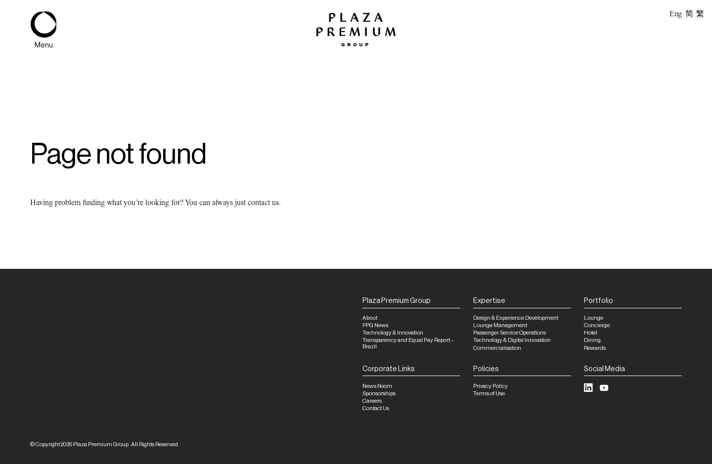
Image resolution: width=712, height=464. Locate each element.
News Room (377, 386)
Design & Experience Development (515, 318)
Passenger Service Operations (509, 333)
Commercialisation (497, 348)
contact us (263, 202)
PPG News (375, 325)
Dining (592, 340)
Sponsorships (379, 393)
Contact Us (375, 408)
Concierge (597, 325)
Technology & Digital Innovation (512, 340)
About (369, 318)
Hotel (590, 333)
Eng (675, 13)
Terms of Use (489, 393)
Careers (372, 401)
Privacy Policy (490, 386)
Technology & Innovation (392, 333)
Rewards (595, 348)
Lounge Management (500, 325)
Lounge (593, 318)
